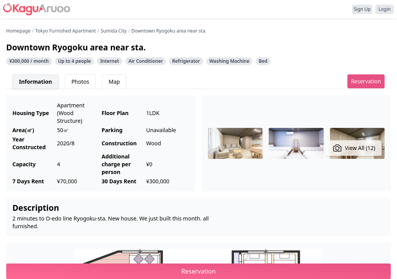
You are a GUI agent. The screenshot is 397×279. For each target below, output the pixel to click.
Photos (80, 81)
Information (35, 81)
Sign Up (362, 9)
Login (384, 9)
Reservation (366, 81)
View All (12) (354, 148)
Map (114, 81)
